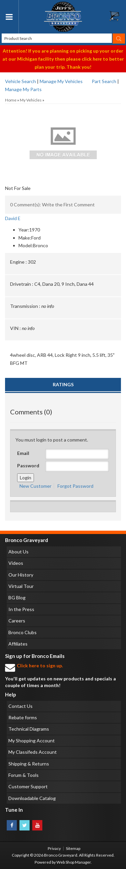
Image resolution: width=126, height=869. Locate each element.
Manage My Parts (23, 89)
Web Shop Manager (73, 862)
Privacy (54, 848)
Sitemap (73, 848)
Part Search (104, 81)
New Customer (35, 486)
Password (28, 465)
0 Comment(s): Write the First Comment (52, 204)
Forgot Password (75, 486)
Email (23, 453)
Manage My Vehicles (61, 81)
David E (12, 218)
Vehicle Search (20, 81)
